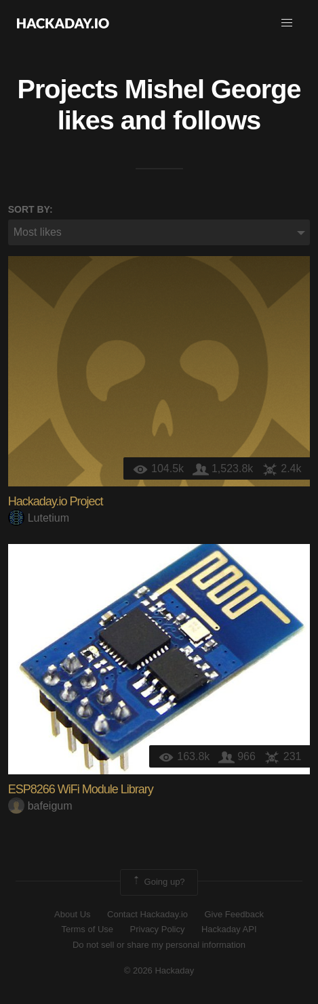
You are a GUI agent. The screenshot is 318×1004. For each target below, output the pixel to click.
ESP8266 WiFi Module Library (80, 789)
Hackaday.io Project (55, 501)
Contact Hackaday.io (147, 914)
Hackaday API (229, 929)
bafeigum (40, 806)
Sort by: (30, 209)
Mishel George (213, 89)
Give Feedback (233, 914)
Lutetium (38, 518)
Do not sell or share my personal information (159, 945)
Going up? (158, 882)
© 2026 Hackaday (159, 970)
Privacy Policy (157, 929)
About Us (72, 914)
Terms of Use (87, 929)
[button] (287, 23)
